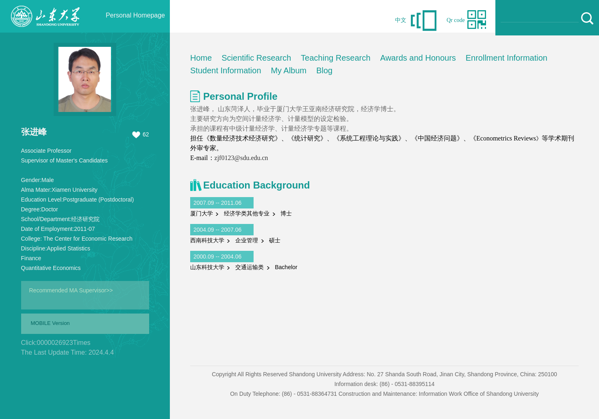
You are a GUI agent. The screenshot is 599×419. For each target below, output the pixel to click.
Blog (324, 70)
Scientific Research (256, 57)
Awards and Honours (418, 57)
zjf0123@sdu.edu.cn (241, 157)
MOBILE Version (50, 323)
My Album (288, 70)
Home (201, 57)
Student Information (225, 70)
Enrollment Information (506, 57)
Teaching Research (335, 57)
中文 (400, 20)
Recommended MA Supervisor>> (71, 290)
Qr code (456, 20)
